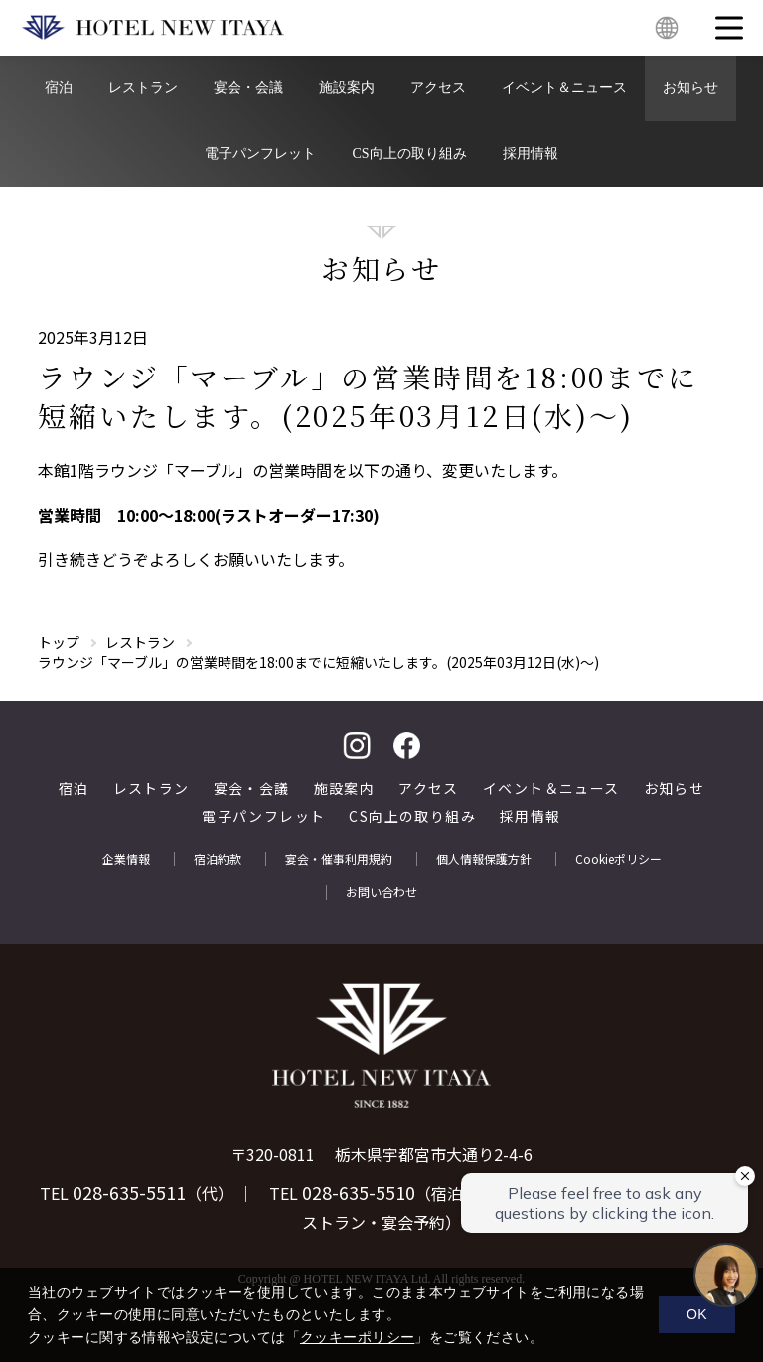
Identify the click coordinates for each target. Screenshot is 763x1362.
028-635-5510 (358, 1192)
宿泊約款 (217, 859)
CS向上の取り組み (409, 153)
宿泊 (59, 87)
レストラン (143, 87)
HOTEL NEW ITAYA (153, 28)
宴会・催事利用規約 (338, 859)
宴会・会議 (248, 87)
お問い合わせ (381, 892)
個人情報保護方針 (484, 859)
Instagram (357, 745)
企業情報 (126, 859)
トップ (58, 642)
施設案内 (347, 87)
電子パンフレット (260, 153)
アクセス (438, 87)
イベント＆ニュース (564, 87)
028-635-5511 (129, 1192)
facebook (406, 745)
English (667, 28)
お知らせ (690, 87)
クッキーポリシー (357, 1337)
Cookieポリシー (618, 859)
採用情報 (530, 153)
